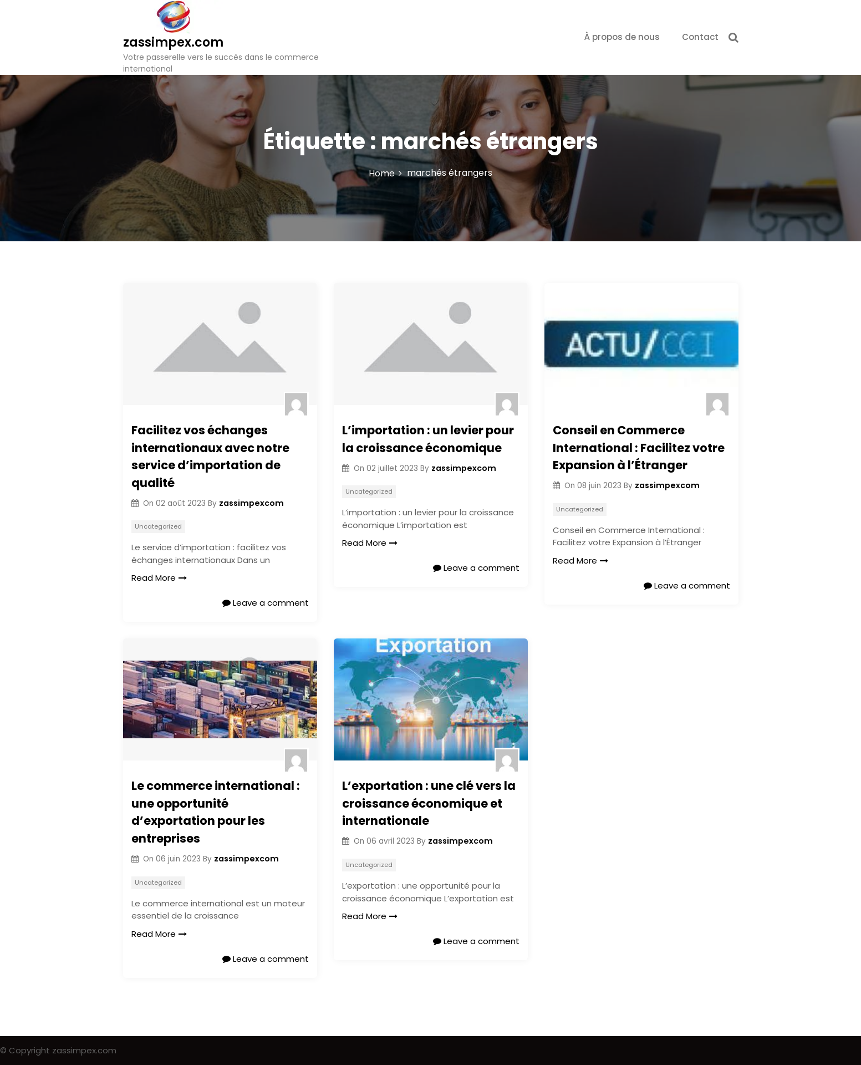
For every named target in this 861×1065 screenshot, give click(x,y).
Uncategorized (158, 526)
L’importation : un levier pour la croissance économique (428, 439)
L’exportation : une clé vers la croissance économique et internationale (429, 803)
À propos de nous (622, 37)
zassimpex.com (173, 42)
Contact (700, 37)
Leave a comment (265, 602)
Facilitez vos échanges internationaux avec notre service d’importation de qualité (210, 456)
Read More (159, 578)
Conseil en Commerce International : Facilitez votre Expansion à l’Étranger (639, 447)
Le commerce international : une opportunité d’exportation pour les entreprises (215, 812)
